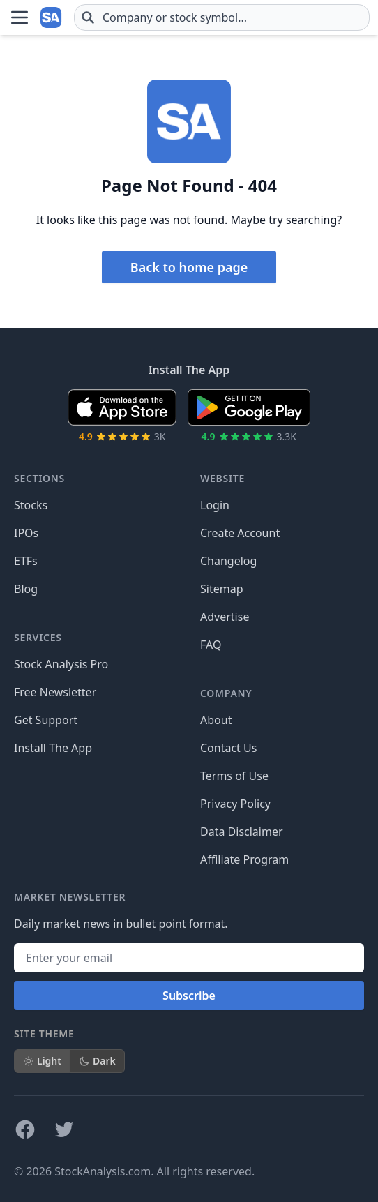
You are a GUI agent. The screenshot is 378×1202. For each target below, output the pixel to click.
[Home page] (51, 17)
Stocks (30, 505)
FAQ (210, 644)
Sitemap (221, 588)
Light (42, 1060)
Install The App (53, 748)
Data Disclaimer (241, 831)
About (216, 720)
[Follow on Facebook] (25, 1129)
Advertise (224, 616)
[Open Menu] (19, 17)
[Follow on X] (64, 1129)
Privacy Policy (235, 803)
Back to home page (189, 267)
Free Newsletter (55, 692)
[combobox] (222, 17)
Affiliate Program (244, 859)
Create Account (240, 533)
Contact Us (228, 748)
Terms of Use (234, 775)
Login (214, 505)
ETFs (26, 561)
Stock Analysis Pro (61, 664)
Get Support (45, 720)
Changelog (228, 561)
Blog (26, 588)
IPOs (26, 533)
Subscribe (189, 995)
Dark (97, 1060)
